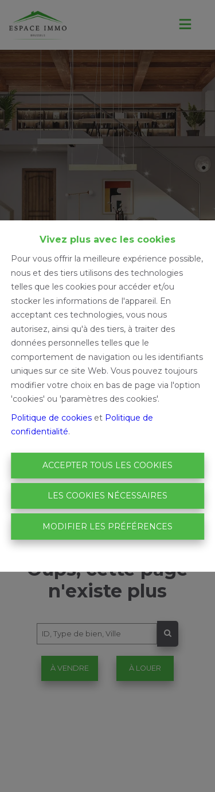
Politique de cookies (51, 418)
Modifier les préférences (107, 526)
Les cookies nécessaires (107, 495)
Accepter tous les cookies (107, 465)
